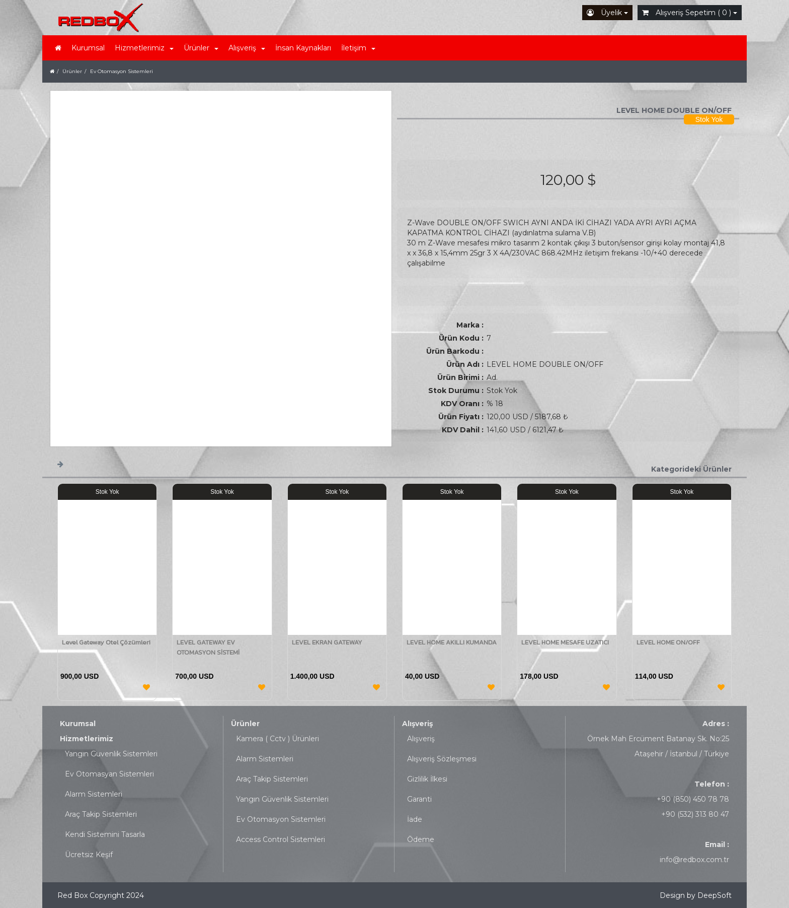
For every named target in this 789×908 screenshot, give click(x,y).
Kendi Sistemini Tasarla (105, 834)
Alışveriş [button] (246, 47)
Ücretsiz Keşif (89, 854)
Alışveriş (417, 723)
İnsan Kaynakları (303, 47)
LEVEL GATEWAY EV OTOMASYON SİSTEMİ (208, 647)
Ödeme (420, 839)
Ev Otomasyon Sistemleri (281, 819)
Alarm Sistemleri (93, 794)
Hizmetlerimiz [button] (144, 47)
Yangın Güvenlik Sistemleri (282, 799)
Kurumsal (88, 47)
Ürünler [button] (201, 47)
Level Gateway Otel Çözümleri (106, 642)
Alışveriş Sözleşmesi (442, 758)
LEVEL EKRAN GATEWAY (327, 642)
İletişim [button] (358, 47)
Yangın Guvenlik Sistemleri (111, 753)
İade (414, 819)
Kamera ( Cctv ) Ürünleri (277, 738)
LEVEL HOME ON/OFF (668, 642)
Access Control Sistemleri (280, 839)
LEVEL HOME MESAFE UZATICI (565, 642)
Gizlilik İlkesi (427, 779)
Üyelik (607, 12)
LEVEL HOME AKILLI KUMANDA (452, 642)
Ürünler (245, 723)
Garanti (419, 799)
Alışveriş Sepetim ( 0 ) (689, 12)
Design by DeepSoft (696, 895)
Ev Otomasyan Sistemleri (109, 774)
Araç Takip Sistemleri (101, 814)
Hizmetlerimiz (86, 738)
